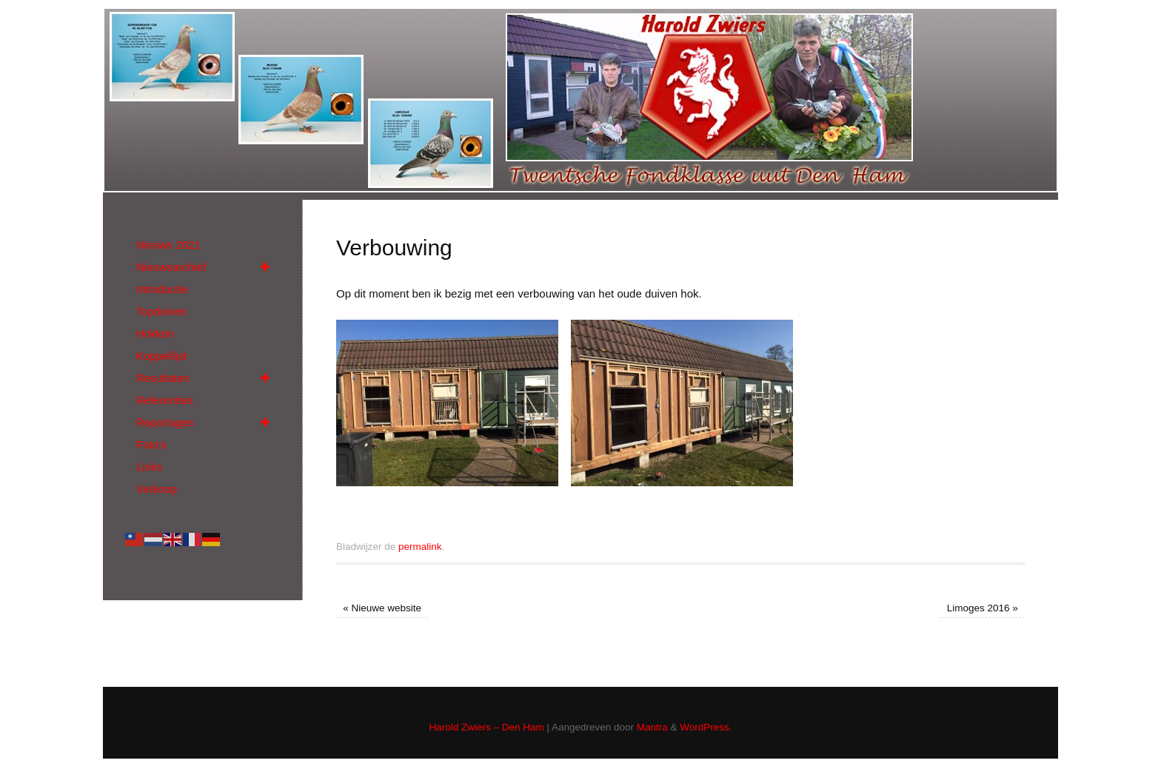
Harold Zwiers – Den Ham (486, 727)
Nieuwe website (382, 608)
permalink (420, 546)
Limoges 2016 (982, 608)
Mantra (652, 727)
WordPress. (706, 727)
